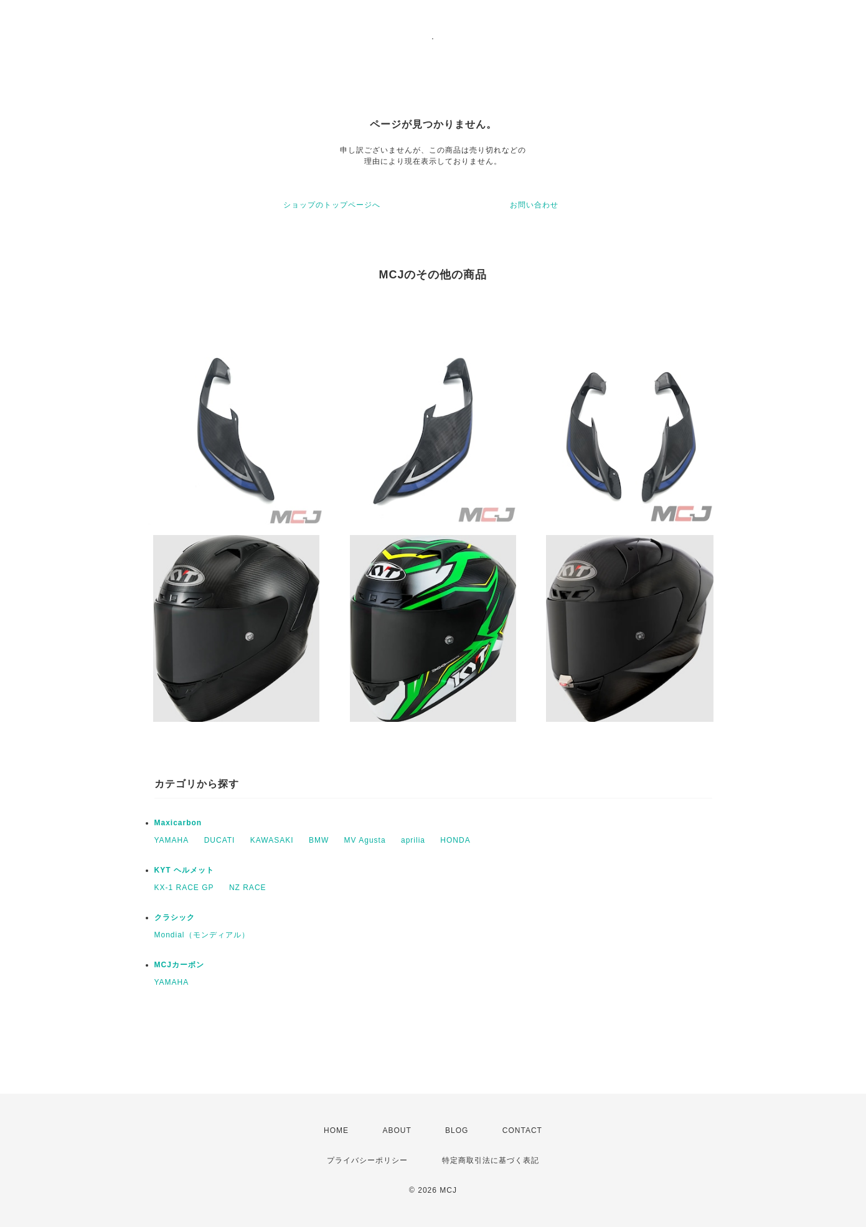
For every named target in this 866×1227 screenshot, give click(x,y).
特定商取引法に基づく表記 (490, 1160)
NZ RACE (247, 887)
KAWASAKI (272, 840)
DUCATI (219, 840)
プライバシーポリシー (367, 1160)
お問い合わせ (534, 205)
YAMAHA (171, 840)
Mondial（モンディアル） (202, 935)
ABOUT (396, 1130)
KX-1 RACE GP (184, 887)
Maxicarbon (178, 822)
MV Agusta (365, 840)
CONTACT (522, 1130)
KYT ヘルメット (184, 870)
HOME (336, 1130)
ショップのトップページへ (331, 205)
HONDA (455, 840)
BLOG (456, 1130)
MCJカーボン (179, 964)
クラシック (174, 917)
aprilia (413, 840)
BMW (319, 840)
